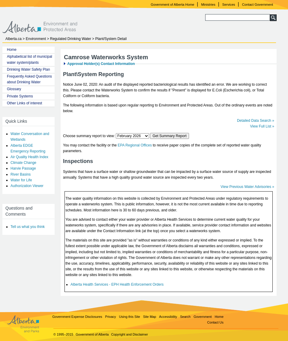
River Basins (20, 174)
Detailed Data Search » (255, 120)
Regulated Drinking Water (70, 39)
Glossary (14, 89)
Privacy (110, 316)
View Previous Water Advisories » (247, 187)
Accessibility (168, 316)
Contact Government (257, 4)
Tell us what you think (27, 227)
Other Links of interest (24, 103)
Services (228, 4)
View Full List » (262, 126)
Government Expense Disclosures (77, 316)
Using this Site (129, 316)
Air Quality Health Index (29, 157)
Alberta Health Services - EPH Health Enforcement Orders (117, 284)
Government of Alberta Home (172, 4)
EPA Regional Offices (135, 145)
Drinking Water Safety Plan (28, 69)
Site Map (149, 316)
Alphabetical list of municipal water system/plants (29, 59)
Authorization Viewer (27, 186)
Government (203, 316)
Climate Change (23, 163)
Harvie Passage (23, 168)
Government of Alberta (92, 334)
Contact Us (215, 322)
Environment (36, 39)
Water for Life (21, 180)
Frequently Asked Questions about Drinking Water (29, 79)
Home (11, 50)
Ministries (208, 4)
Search (185, 316)
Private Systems (20, 96)
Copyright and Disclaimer (129, 334)
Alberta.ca (13, 39)
